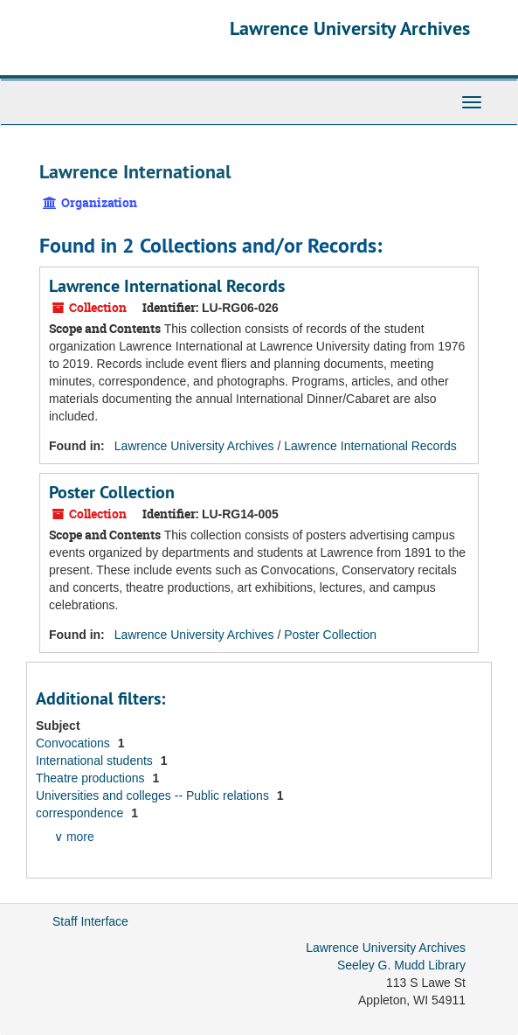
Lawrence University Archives (350, 28)
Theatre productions (92, 778)
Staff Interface (90, 921)
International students (96, 761)
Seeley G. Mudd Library (401, 965)
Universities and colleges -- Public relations (154, 795)
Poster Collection (112, 492)
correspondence (81, 813)
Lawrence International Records (167, 285)
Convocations (75, 743)
